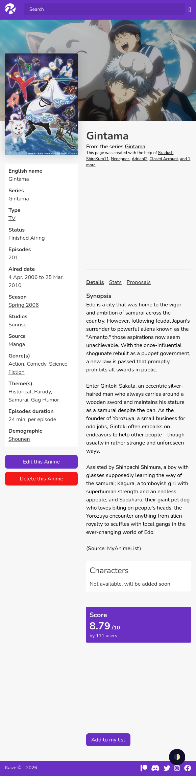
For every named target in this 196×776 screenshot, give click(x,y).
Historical (19, 391)
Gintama (18, 198)
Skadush (165, 152)
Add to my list (108, 739)
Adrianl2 (140, 158)
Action (16, 364)
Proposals (139, 282)
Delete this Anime (41, 478)
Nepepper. (120, 158)
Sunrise (17, 324)
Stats (115, 282)
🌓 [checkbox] (177, 757)
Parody (42, 391)
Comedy (36, 364)
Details (95, 282)
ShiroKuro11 (97, 158)
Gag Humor (45, 400)
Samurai (18, 400)
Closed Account (163, 158)
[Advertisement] (138, 218)
